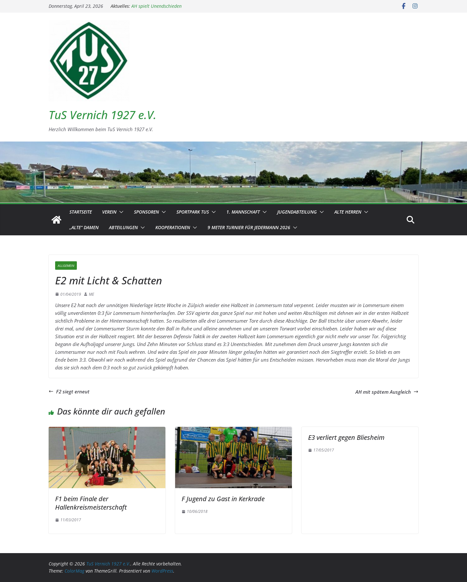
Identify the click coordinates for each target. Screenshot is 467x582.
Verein (109, 212)
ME (91, 294)
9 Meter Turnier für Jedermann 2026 (249, 227)
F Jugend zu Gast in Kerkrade (223, 498)
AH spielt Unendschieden (156, 6)
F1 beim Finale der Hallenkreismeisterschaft (91, 503)
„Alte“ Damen (84, 227)
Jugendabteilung (297, 212)
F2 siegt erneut (69, 391)
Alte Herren (347, 212)
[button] (120, 212)
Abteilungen (123, 227)
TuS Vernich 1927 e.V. (102, 114)
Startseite (80, 212)
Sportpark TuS (192, 212)
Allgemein (66, 265)
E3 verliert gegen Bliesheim (346, 437)
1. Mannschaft (243, 212)
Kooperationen (172, 227)
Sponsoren (146, 212)
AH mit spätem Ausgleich (386, 392)
